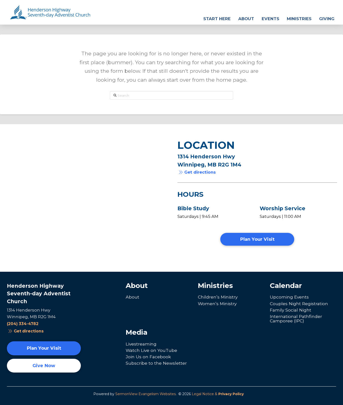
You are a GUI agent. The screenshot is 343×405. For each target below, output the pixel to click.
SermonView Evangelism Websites (145, 394)
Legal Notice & (218, 394)
